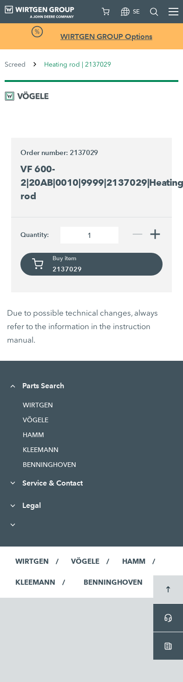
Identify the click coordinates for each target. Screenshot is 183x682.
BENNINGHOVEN (49, 464)
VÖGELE (35, 420)
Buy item (64, 258)
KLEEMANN (41, 450)
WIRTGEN (38, 405)
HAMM (33, 435)
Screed (15, 64)
